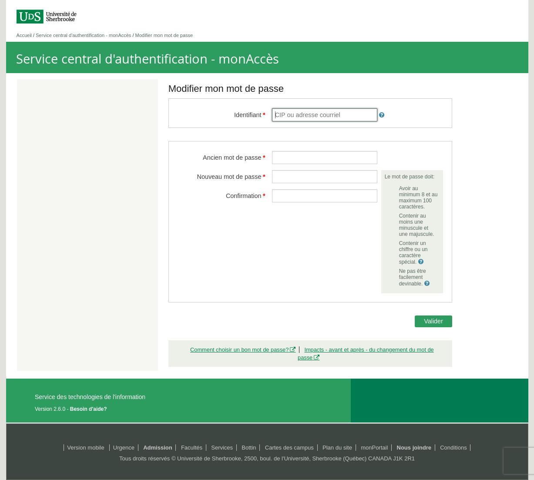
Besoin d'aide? (88, 409)
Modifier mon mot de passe (164, 35)
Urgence (123, 447)
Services (222, 447)
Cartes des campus (289, 447)
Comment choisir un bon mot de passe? (239, 349)
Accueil (24, 35)
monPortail (374, 447)
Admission (157, 447)
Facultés (191, 447)
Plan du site (337, 447)
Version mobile (85, 447)
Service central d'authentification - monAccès (83, 35)
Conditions (453, 447)
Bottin (249, 447)
